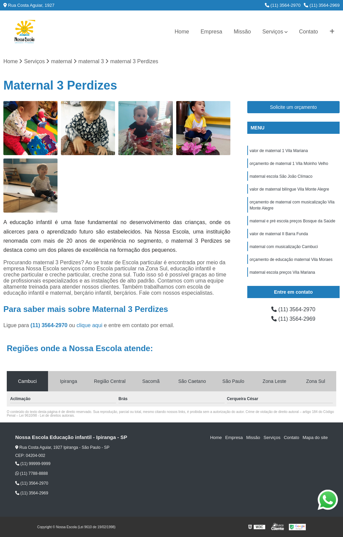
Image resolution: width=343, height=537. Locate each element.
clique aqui (89, 325)
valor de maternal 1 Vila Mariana (279, 150)
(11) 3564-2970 (283, 5)
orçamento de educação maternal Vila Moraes (291, 259)
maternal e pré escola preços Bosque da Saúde (293, 221)
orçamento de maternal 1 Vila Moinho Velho (289, 163)
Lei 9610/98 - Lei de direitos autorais (46, 415)
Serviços (272, 31)
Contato (308, 31)
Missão (242, 31)
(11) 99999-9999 (32, 463)
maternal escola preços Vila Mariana (282, 272)
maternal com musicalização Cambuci (284, 246)
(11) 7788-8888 (31, 473)
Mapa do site (314, 437)
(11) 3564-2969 (322, 5)
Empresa (211, 31)
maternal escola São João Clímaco (281, 176)
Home (182, 31)
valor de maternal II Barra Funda (279, 233)
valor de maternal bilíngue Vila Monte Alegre (289, 189)
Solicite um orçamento (293, 107)
